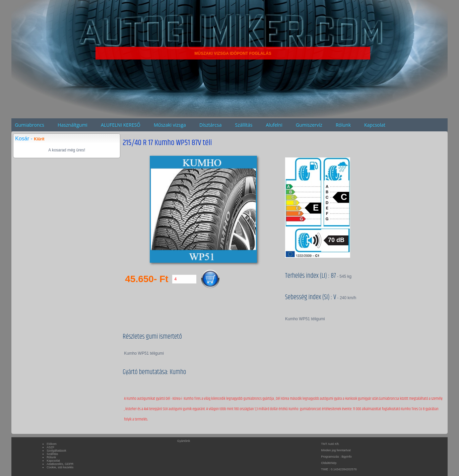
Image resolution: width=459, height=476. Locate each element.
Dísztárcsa (210, 125)
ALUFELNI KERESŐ (120, 125)
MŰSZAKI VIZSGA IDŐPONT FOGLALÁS (232, 53)
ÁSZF (50, 447)
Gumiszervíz (309, 125)
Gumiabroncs (29, 125)
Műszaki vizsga (170, 125)
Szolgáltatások (56, 450)
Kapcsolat (374, 125)
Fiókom (52, 444)
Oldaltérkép (328, 463)
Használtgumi (72, 125)
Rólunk (343, 125)
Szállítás (243, 125)
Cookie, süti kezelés (60, 467)
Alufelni (274, 125)
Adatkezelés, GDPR (60, 464)
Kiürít (39, 139)
